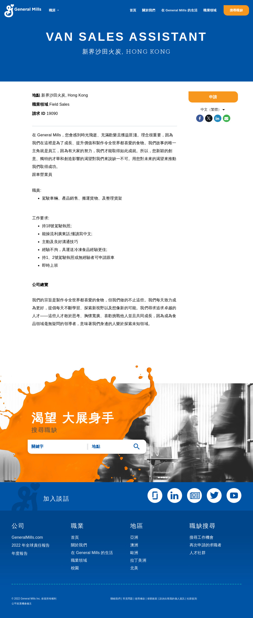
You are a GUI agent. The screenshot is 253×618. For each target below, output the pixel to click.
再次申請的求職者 (206, 545)
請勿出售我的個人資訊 (172, 598)
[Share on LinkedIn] (217, 118)
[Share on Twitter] (208, 118)
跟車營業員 (42, 174)
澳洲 (134, 545)
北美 (134, 568)
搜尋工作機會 (201, 537)
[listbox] (213, 109)
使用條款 (140, 598)
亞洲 (134, 537)
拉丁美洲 (138, 560)
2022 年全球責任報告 (31, 545)
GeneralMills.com (27, 537)
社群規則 (192, 598)
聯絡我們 (115, 598)
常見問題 (128, 598)
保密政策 (152, 598)
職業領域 (209, 10)
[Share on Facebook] (199, 118)
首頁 (133, 10)
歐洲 (134, 553)
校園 (75, 568)
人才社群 (198, 553)
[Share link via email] (226, 118)
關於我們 (148, 10)
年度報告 (20, 553)
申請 (213, 97)
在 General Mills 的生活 (179, 10)
